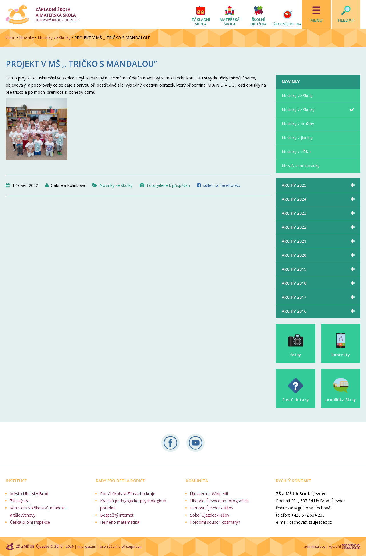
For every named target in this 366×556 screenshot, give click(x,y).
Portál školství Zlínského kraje (127, 493)
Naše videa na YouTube (195, 443)
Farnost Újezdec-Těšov (211, 508)
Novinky (26, 37)
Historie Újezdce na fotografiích (219, 500)
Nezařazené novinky (300, 165)
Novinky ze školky (54, 37)
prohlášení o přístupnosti (120, 546)
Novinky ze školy (297, 95)
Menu (316, 20)
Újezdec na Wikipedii (209, 493)
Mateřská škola (230, 22)
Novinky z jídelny (297, 137)
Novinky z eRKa (296, 151)
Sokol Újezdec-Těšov (209, 515)
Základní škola (201, 22)
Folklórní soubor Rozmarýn (215, 522)
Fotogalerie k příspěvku (168, 185)
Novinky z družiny (298, 123)
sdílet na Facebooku (221, 185)
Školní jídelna (287, 24)
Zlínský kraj (20, 500)
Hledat (346, 20)
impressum (86, 546)
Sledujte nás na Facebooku (170, 443)
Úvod (10, 37)
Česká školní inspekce (30, 522)
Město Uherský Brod (29, 493)
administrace (314, 546)
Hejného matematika (119, 522)
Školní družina (258, 22)
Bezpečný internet (117, 515)
